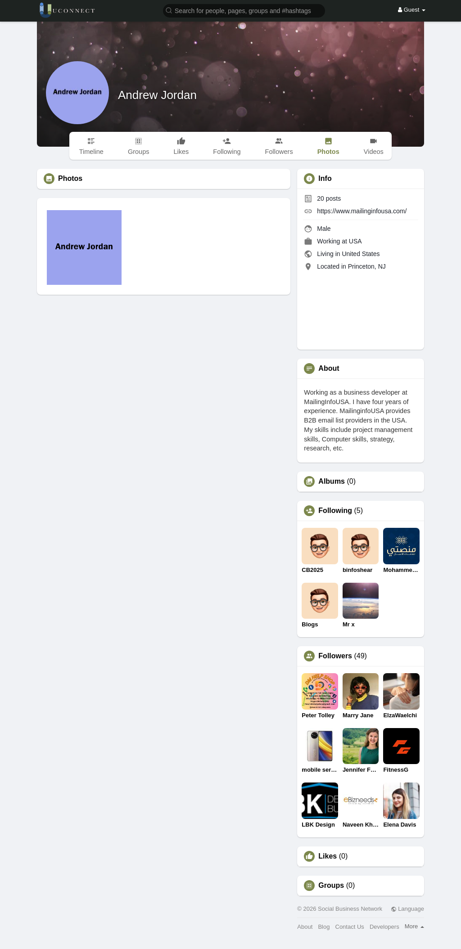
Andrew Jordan (157, 95)
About (304, 927)
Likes (327, 856)
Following (335, 510)
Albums (331, 481)
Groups (331, 885)
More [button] (414, 926)
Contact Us (349, 927)
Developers (384, 927)
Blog (324, 927)
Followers (335, 656)
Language (407, 909)
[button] (244, 10)
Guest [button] (411, 9)
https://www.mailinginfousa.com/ (362, 211)
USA (355, 241)
